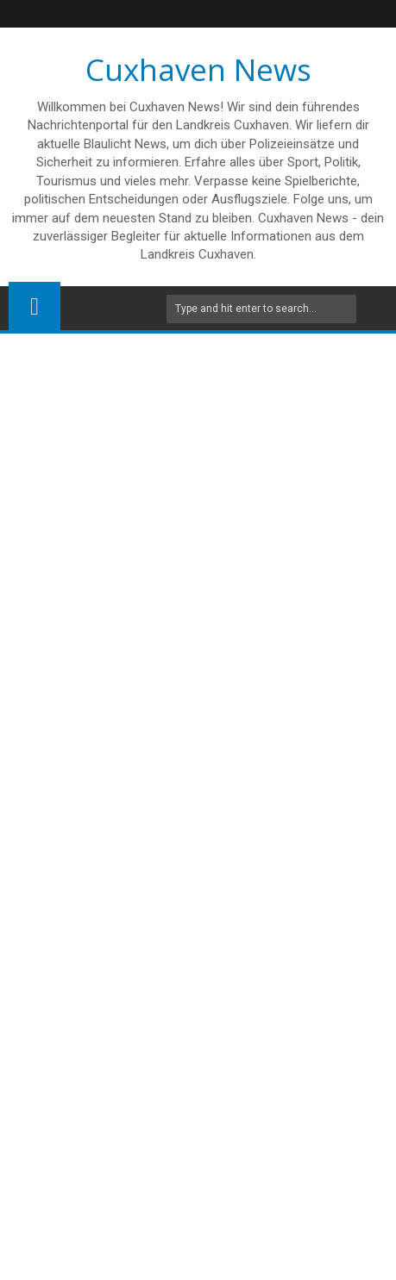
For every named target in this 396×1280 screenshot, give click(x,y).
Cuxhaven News (198, 69)
